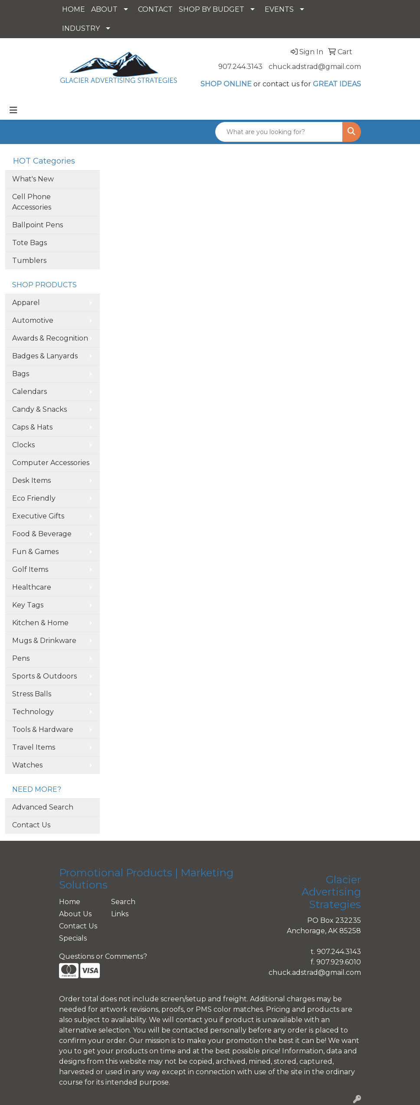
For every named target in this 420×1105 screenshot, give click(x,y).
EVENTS (279, 9)
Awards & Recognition (50, 338)
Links (119, 914)
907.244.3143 (240, 66)
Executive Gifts (38, 516)
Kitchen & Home (40, 623)
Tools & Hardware (42, 729)
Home (69, 902)
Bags (20, 374)
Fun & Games (35, 552)
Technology (33, 712)
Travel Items (33, 747)
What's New (33, 179)
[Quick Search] (279, 132)
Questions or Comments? (103, 956)
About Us (75, 914)
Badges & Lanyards (45, 356)
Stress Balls (31, 694)
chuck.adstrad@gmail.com (315, 66)
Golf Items (30, 569)
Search (123, 902)
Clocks (23, 445)
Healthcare (31, 587)
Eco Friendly (34, 498)
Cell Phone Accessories (31, 202)
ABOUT (104, 9)
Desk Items (31, 480)
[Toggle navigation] (13, 110)
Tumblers (29, 260)
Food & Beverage (42, 534)
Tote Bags (29, 243)
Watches (27, 765)
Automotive (32, 320)
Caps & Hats (32, 427)
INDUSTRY (81, 28)
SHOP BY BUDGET (211, 9)
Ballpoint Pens (37, 225)
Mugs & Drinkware (44, 640)
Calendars (29, 391)
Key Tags (27, 605)
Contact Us (31, 825)
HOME (73, 9)
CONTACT (155, 9)
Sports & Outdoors (44, 676)
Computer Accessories (50, 463)
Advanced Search (42, 807)
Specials (73, 938)
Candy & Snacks (39, 409)
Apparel (26, 302)
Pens (21, 658)
